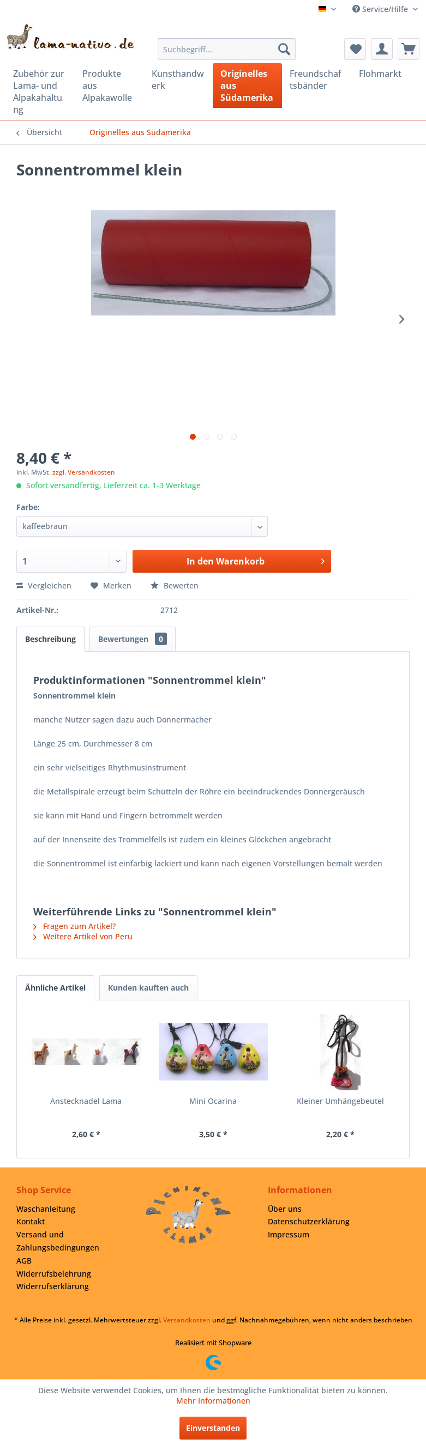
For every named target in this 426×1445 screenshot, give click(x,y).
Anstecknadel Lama (86, 1101)
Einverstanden (213, 1428)
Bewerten (175, 585)
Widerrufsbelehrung (53, 1273)
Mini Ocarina (213, 1101)
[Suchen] (284, 49)
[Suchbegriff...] (227, 49)
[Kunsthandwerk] (178, 79)
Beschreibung (50, 639)
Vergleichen (43, 585)
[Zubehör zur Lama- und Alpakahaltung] (40, 91)
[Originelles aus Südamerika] (247, 85)
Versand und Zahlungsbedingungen (57, 1241)
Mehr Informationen (213, 1400)
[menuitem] (227, 49)
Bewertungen (132, 639)
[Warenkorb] (408, 49)
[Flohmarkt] (386, 73)
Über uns (285, 1209)
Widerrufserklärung (52, 1286)
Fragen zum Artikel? (74, 926)
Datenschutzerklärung (309, 1221)
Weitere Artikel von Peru (83, 936)
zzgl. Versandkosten (83, 472)
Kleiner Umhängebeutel (340, 1101)
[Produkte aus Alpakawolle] (109, 85)
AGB (24, 1260)
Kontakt (30, 1221)
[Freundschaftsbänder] (316, 79)
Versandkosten (187, 1320)
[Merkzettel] (355, 49)
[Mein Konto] (382, 49)
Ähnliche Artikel (55, 987)
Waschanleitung (45, 1209)
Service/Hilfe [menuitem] (381, 9)
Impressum (288, 1234)
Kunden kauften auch (148, 987)
